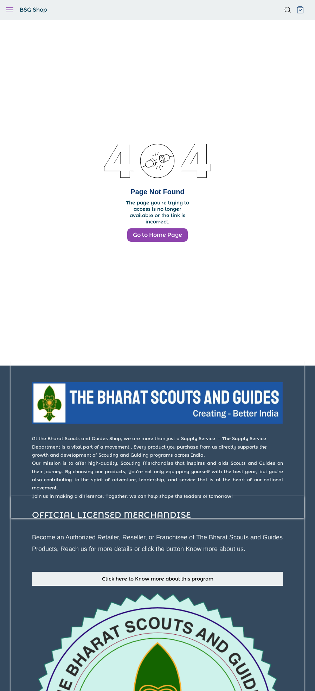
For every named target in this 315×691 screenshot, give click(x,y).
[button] (157, 579)
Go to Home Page (157, 235)
